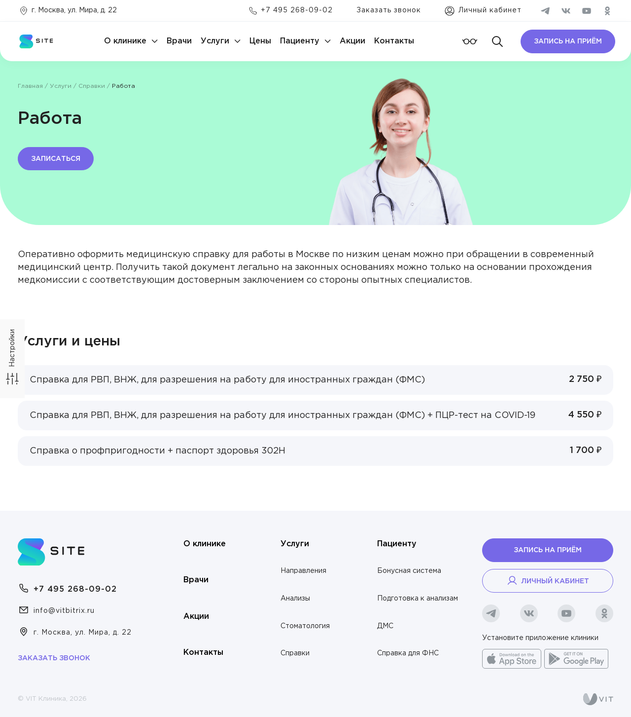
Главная (30, 86)
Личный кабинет (547, 580)
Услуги (215, 41)
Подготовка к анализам (417, 599)
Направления (303, 571)
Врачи (179, 41)
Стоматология (305, 626)
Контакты (394, 41)
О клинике (125, 41)
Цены (260, 41)
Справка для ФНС (408, 653)
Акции (352, 41)
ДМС (385, 626)
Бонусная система (409, 571)
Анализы (295, 599)
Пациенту (299, 41)
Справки (91, 86)
